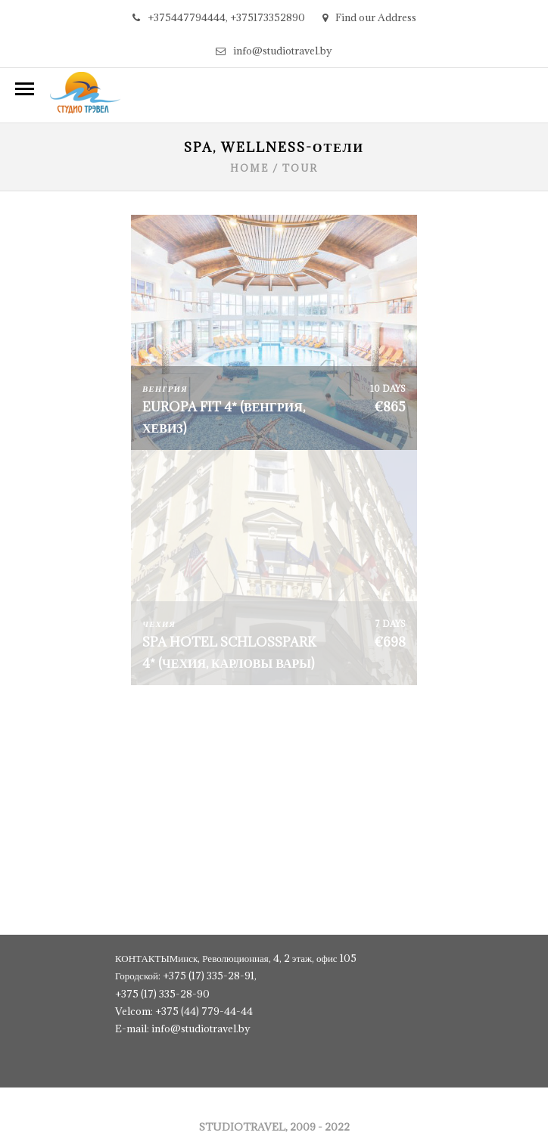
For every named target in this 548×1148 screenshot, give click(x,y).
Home (249, 168)
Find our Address (369, 17)
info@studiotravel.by (274, 50)
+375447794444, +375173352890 (218, 17)
